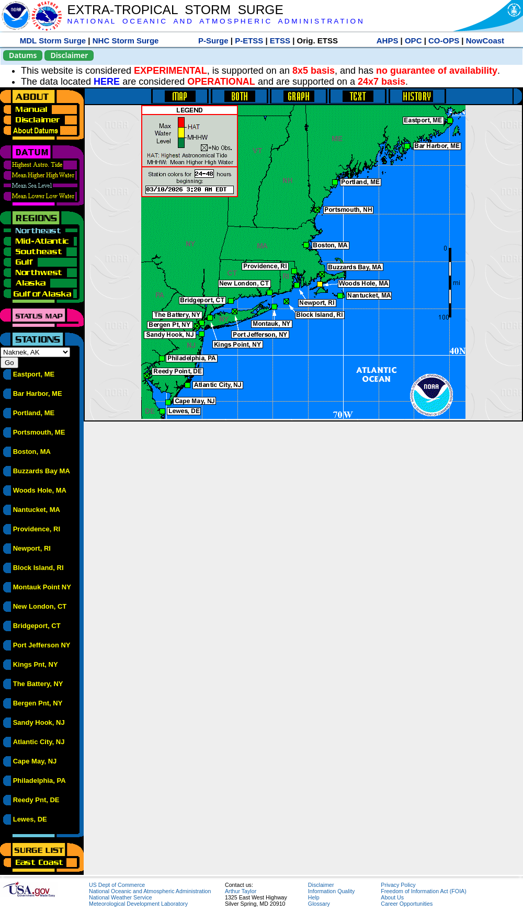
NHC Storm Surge (126, 40)
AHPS (388, 40)
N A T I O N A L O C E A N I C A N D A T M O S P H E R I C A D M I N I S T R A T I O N (214, 21)
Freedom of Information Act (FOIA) (423, 891)
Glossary (319, 903)
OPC (413, 40)
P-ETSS (249, 40)
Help (314, 897)
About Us (392, 897)
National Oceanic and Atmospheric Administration (150, 891)
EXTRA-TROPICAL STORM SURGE (175, 10)
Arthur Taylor (240, 891)
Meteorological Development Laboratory (138, 903)
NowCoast (485, 40)
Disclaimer (69, 55)
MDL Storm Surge (53, 40)
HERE (107, 81)
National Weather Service (120, 897)
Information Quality (331, 891)
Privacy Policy (398, 885)
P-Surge (213, 40)
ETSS (280, 40)
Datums (23, 55)
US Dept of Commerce (117, 885)
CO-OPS (443, 40)
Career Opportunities (407, 903)
